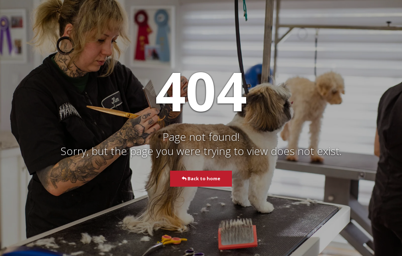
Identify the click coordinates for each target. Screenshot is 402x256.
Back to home (201, 178)
